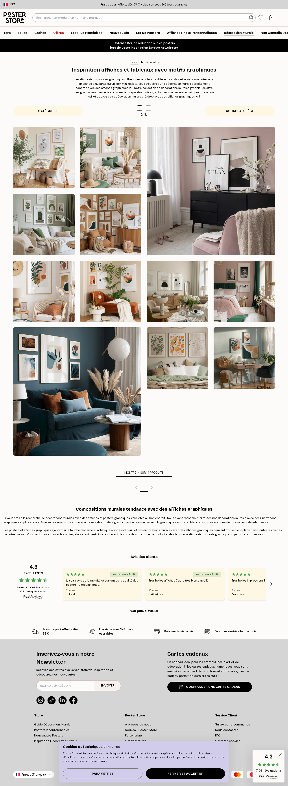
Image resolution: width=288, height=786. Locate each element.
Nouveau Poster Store (141, 730)
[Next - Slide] (271, 583)
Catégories (48, 111)
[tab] (261, 17)
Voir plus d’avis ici (144, 611)
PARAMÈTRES (103, 774)
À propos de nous (138, 724)
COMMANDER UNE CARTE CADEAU (209, 687)
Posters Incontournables (52, 730)
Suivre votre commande (232, 724)
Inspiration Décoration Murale (55, 741)
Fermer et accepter (185, 774)
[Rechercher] (251, 17)
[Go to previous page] (136, 488)
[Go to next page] (152, 488)
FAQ (218, 735)
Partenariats (134, 735)
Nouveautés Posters (48, 735)
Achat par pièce (240, 111)
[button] (148, 108)
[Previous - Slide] (57, 583)
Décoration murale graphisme (175, 62)
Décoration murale (137, 62)
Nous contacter (226, 730)
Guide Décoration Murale (52, 724)
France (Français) (34, 775)
